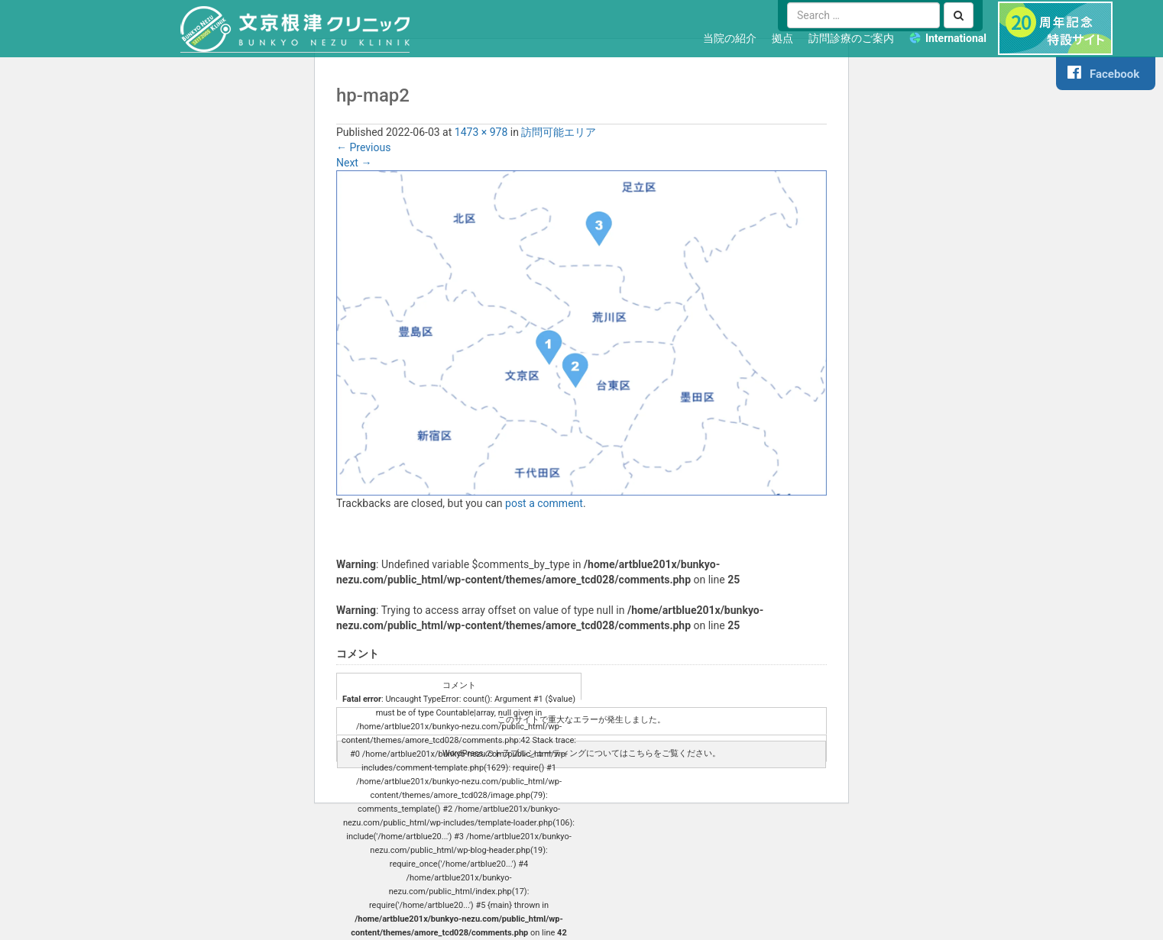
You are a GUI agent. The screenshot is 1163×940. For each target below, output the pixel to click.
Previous (363, 147)
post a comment (544, 503)
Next (353, 163)
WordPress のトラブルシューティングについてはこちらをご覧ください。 (581, 753)
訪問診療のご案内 (851, 38)
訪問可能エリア (558, 132)
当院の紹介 (729, 38)
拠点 (782, 38)
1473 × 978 (481, 132)
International (955, 38)
